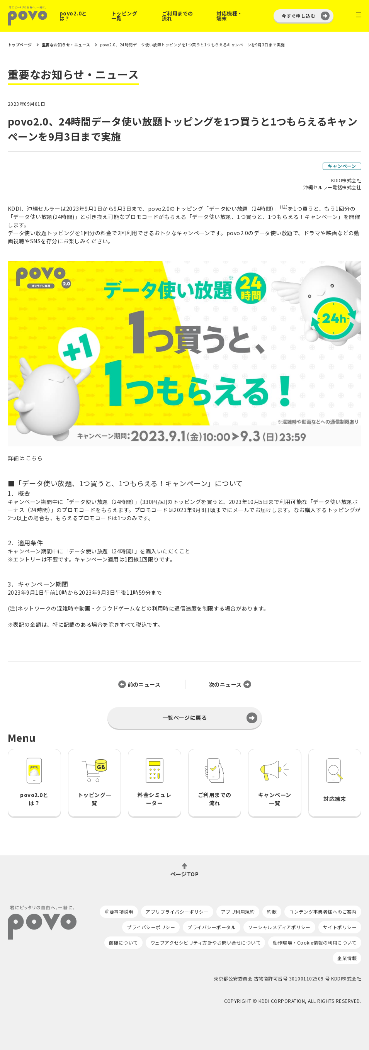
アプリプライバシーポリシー (177, 911)
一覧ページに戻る (184, 717)
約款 (272, 911)
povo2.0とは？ (73, 16)
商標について (123, 942)
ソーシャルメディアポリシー (279, 927)
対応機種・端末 (229, 16)
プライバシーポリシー (151, 927)
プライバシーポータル (211, 927)
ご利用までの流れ (177, 16)
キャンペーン (342, 166)
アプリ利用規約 (238, 911)
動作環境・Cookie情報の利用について (315, 942)
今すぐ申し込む (298, 15)
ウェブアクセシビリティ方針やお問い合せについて (205, 942)
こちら (34, 458)
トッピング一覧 (124, 16)
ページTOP (184, 873)
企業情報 (347, 958)
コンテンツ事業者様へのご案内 (323, 911)
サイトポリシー (340, 927)
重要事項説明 (118, 911)
